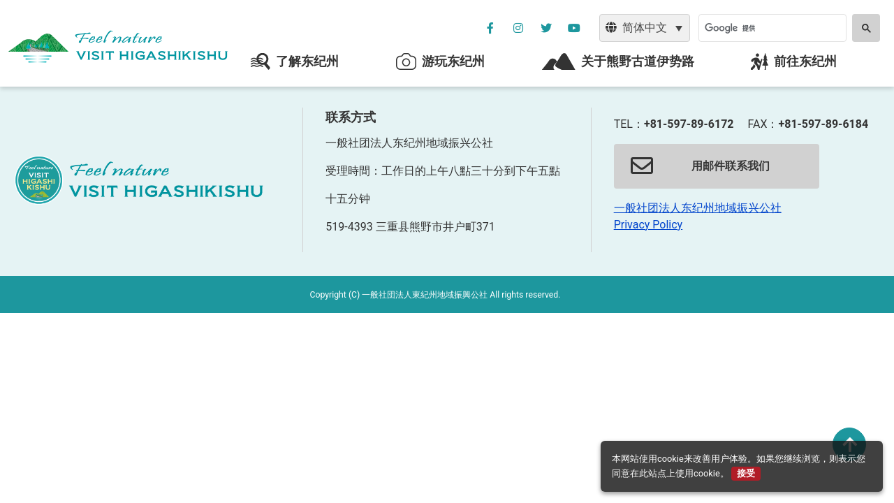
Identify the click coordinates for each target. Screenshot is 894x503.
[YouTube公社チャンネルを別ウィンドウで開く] (574, 28)
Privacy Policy (648, 224)
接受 (746, 473)
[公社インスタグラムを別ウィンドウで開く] (518, 28)
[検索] (771, 28)
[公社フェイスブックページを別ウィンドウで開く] (490, 28)
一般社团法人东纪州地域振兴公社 (698, 207)
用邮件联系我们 (700, 166)
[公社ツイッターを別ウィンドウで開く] (546, 28)
